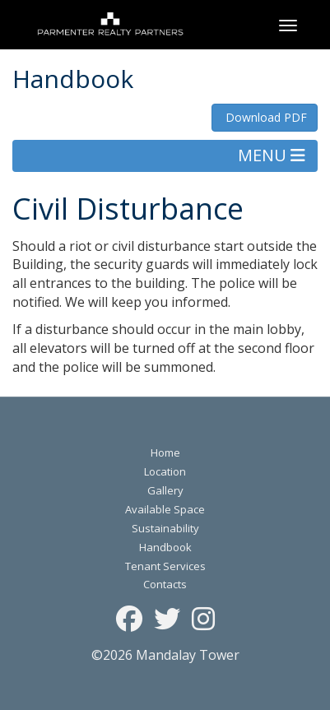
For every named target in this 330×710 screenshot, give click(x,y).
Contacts (165, 584)
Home (165, 452)
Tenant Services (165, 566)
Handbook (165, 547)
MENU (271, 155)
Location (165, 471)
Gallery (165, 490)
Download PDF (264, 117)
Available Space (165, 509)
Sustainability (165, 528)
